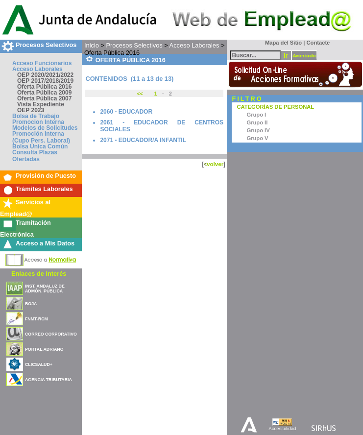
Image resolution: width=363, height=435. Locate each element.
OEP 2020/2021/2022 (45, 75)
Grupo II (256, 122)
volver (215, 164)
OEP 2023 (30, 110)
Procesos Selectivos (46, 44)
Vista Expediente (40, 104)
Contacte (318, 43)
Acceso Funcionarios (42, 63)
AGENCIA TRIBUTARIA (48, 379)
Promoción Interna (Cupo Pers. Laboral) (41, 137)
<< (141, 94)
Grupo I (256, 115)
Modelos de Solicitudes (44, 127)
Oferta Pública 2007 (44, 98)
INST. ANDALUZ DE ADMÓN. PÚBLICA (45, 288)
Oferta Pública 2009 (44, 92)
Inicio (91, 45)
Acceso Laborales (37, 69)
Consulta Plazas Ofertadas (34, 156)
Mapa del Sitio (281, 43)
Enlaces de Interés (38, 273)
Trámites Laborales (44, 189)
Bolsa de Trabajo (35, 116)
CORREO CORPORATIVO (51, 334)
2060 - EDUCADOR (126, 111)
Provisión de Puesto (46, 175)
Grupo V (257, 138)
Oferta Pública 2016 (44, 86)
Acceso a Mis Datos (45, 243)
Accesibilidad (282, 428)
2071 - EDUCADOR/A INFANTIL (143, 140)
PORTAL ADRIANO (44, 349)
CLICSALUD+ (38, 364)
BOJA (31, 303)
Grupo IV (257, 130)
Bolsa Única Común (40, 146)
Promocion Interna (38, 122)
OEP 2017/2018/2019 (45, 80)
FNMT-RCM (36, 318)
